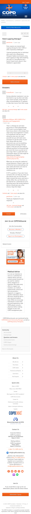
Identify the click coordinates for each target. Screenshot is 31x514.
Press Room (15, 364)
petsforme (9, 42)
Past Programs (15, 376)
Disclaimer (18, 504)
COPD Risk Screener (15, 396)
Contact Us (15, 399)
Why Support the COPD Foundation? (15, 394)
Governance (15, 373)
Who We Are (15, 362)
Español (15, 409)
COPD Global (15, 367)
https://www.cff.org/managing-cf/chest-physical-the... (15, 157)
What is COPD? (15, 386)
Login (27, 2)
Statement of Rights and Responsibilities (15, 507)
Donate (25, 7)
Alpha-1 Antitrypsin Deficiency (15, 406)
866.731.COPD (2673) (18, 457)
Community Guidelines (15, 505)
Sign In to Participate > (15, 236)
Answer (8, 214)
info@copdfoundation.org (15, 466)
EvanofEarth (10, 92)
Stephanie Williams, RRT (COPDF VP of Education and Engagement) (14, 120)
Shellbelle (5, 193)
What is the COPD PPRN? (15, 389)
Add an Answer (15, 82)
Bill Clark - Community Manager (10, 109)
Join (23, 2)
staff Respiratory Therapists (15, 321)
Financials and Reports (15, 370)
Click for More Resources (13, 27)
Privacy (24, 504)
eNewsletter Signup (15, 494)
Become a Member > (15, 229)
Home (3, 20)
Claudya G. (5, 76)
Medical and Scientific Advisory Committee (15, 402)
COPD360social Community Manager (12, 320)
